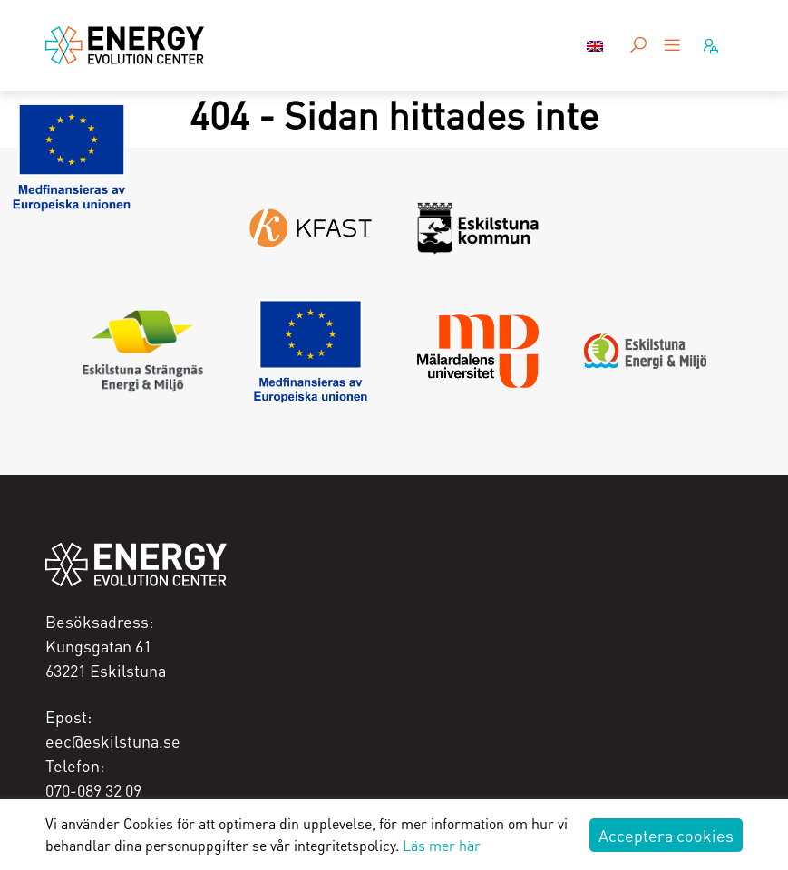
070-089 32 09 (93, 789)
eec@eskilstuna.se (112, 740)
